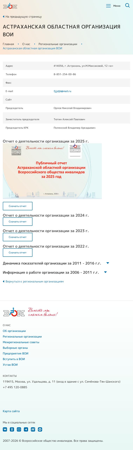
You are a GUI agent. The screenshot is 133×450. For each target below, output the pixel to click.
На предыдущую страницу (24, 16)
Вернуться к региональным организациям (35, 281)
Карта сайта (11, 411)
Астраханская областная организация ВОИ (32, 48)
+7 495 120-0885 (15, 387)
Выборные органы (15, 348)
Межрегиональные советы (21, 342)
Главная (8, 44)
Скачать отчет (17, 206)
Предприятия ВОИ (15, 353)
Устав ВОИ (10, 365)
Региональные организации (58, 44)
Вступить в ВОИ (14, 359)
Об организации (14, 331)
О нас (26, 44)
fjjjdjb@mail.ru (62, 91)
